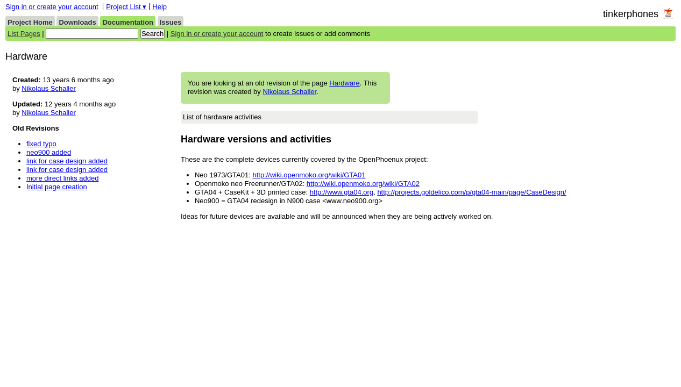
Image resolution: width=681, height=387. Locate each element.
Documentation (127, 22)
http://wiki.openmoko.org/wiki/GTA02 (363, 184)
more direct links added (62, 178)
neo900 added (48, 152)
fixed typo (41, 144)
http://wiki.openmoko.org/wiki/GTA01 (308, 175)
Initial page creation (56, 187)
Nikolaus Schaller (289, 92)
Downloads (77, 22)
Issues (170, 22)
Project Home (30, 22)
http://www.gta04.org (342, 192)
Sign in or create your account (51, 7)
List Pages (24, 34)
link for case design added (67, 161)
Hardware (344, 83)
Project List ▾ (126, 7)
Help (159, 7)
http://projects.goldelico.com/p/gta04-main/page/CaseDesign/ (471, 192)
